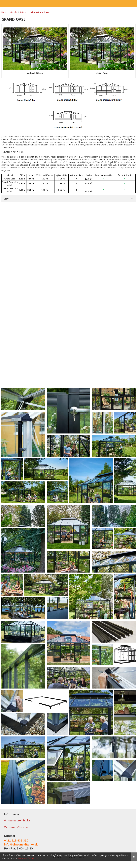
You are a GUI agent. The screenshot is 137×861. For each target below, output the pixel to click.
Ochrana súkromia (16, 827)
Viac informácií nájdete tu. (29, 858)
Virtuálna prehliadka (17, 820)
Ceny (6, 198)
